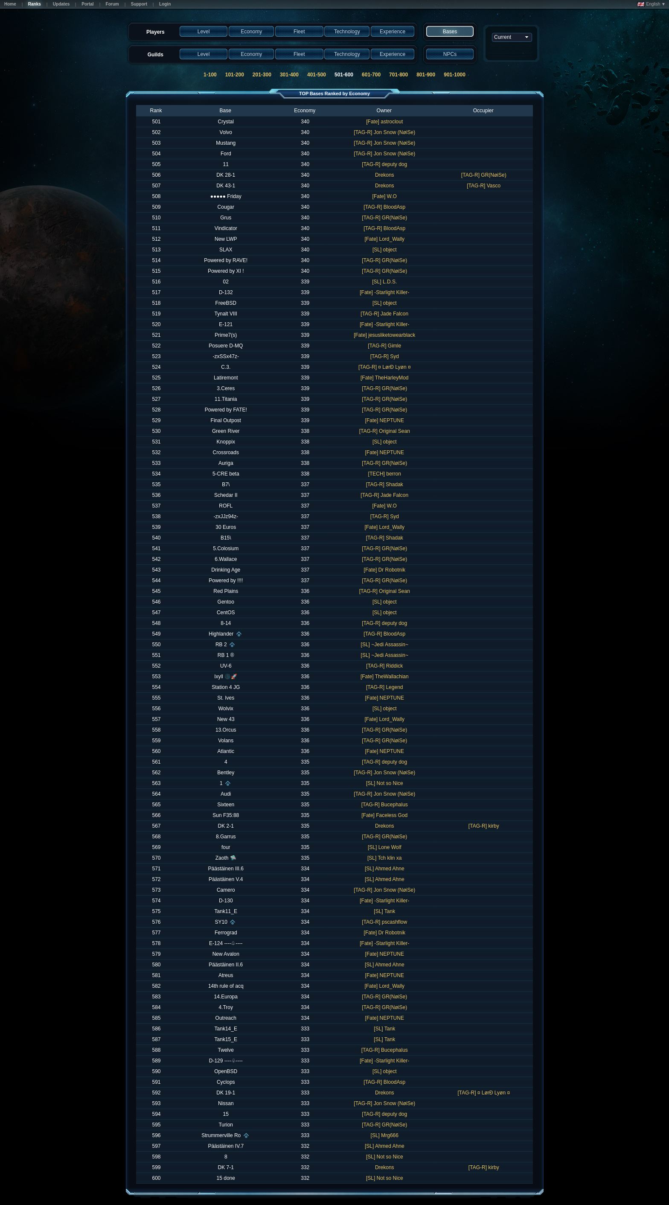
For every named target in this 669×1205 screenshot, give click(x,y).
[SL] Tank (384, 911)
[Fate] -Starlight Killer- (384, 292)
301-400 (289, 75)
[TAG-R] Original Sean (384, 431)
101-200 (234, 75)
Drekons (384, 175)
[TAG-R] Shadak (384, 484)
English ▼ (651, 4)
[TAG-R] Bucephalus (384, 805)
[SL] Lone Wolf (384, 847)
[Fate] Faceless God (384, 815)
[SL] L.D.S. (384, 282)
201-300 (262, 75)
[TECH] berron (384, 474)
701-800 (398, 75)
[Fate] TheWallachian (385, 677)
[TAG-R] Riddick (384, 666)
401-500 (316, 75)
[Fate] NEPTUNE (384, 420)
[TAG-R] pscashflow (384, 922)
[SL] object (384, 250)
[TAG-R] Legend (384, 687)
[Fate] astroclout (384, 122)
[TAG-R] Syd (384, 356)
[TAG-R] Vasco (483, 186)
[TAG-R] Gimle (384, 346)
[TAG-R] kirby (483, 826)
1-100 (210, 75)
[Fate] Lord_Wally (384, 239)
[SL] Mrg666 (384, 1135)
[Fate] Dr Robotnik (384, 570)
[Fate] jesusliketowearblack (384, 335)
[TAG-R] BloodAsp (384, 207)
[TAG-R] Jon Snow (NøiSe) (384, 132)
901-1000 (454, 75)
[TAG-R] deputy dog (384, 164)
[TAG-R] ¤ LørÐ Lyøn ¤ (384, 367)
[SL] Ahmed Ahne (384, 869)
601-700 (371, 75)
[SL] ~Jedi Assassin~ (384, 645)
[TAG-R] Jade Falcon (384, 314)
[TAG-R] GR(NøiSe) (483, 175)
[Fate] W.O (384, 196)
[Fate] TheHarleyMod (385, 378)
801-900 (425, 75)
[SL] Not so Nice (384, 783)
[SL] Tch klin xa (384, 858)
